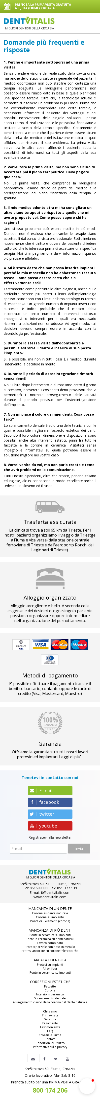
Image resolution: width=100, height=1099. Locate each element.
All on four (50, 969)
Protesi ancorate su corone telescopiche (50, 951)
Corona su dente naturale (50, 913)
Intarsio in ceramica (50, 994)
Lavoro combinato (50, 943)
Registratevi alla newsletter (50, 837)
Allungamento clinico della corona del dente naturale (50, 1002)
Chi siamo (50, 1011)
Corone (50, 990)
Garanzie (50, 1019)
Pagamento (50, 1023)
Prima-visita (50, 1015)
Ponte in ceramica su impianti (50, 935)
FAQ (50, 1031)
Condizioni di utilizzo (50, 1043)
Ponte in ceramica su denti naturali (50, 939)
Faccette (50, 986)
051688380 (39, 888)
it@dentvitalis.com (55, 892)
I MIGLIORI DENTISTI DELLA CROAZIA (29, 23)
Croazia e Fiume (50, 1035)
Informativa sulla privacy (50, 1047)
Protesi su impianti (50, 965)
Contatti (50, 1039)
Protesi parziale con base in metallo (50, 947)
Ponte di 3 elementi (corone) (50, 921)
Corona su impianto (50, 917)
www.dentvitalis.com (50, 897)
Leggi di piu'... (71, 757)
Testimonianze (50, 1027)
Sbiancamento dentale (50, 998)
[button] (87, 1086)
